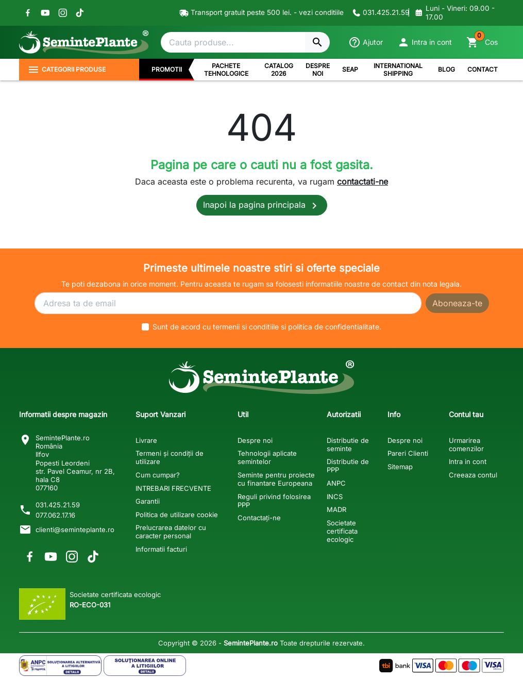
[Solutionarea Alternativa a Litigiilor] (60, 665)
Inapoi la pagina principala (261, 206)
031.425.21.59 (58, 505)
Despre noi (255, 440)
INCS (335, 496)
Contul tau (466, 414)
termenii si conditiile (246, 326)
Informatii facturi (161, 549)
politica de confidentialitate (333, 326)
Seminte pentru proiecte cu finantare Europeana (276, 479)
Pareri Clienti (407, 453)
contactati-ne (362, 181)
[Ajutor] (365, 42)
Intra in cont (467, 461)
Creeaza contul (473, 475)
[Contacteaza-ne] (377, 13)
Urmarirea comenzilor (466, 444)
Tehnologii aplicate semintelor (267, 457)
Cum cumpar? (158, 475)
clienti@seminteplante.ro (75, 529)
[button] (424, 42)
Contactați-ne (259, 518)
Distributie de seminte (348, 444)
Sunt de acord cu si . (267, 326)
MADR (336, 509)
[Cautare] (233, 42)
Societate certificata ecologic (342, 531)
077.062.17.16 (55, 515)
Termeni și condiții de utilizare (170, 457)
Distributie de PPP (348, 465)
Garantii (148, 501)
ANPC (336, 483)
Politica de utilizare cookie (177, 514)
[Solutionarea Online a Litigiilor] (145, 665)
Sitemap (400, 466)
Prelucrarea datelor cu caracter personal (171, 531)
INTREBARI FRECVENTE (173, 488)
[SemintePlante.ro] (83, 42)
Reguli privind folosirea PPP (274, 500)
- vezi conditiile (319, 12)
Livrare (146, 440)
